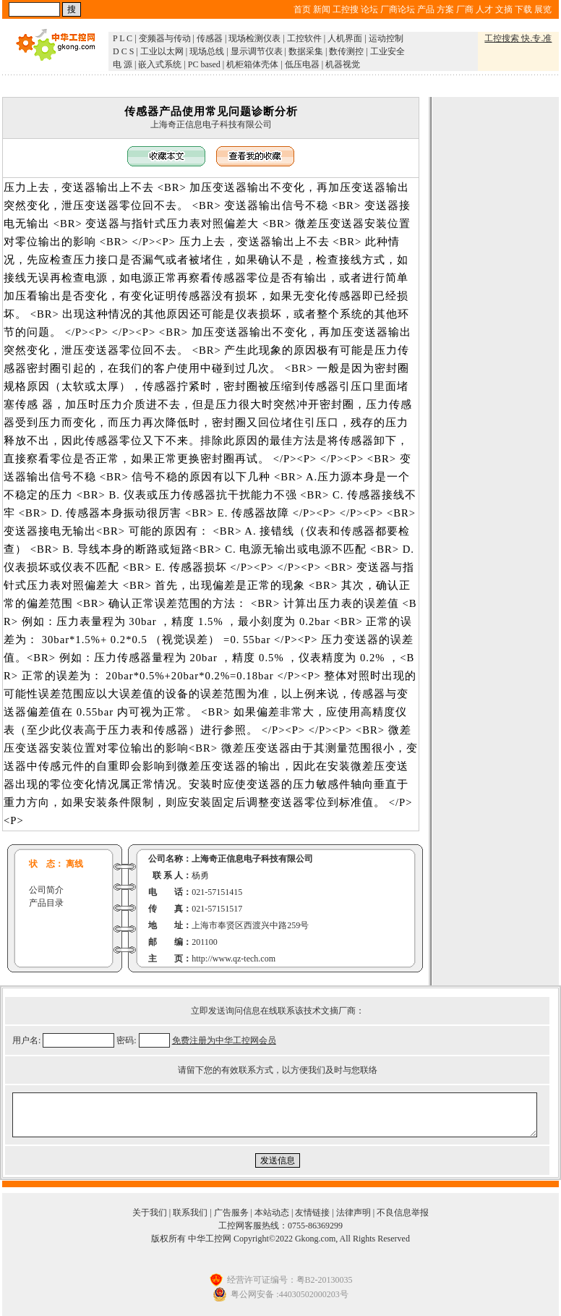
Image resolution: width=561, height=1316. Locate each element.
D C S (123, 51)
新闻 (321, 9)
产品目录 (46, 903)
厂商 (465, 9)
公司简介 (46, 890)
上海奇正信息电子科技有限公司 (211, 124)
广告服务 (231, 1212)
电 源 (122, 64)
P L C (122, 38)
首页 (302, 9)
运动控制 (386, 38)
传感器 (210, 38)
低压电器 (302, 64)
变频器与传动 (165, 38)
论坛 (369, 9)
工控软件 (304, 38)
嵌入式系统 (159, 64)
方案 (445, 9)
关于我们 (149, 1212)
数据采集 (305, 51)
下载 (523, 9)
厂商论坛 (397, 9)
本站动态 (271, 1212)
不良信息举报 (403, 1212)
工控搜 (346, 9)
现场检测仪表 (254, 38)
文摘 (504, 9)
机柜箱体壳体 (252, 64)
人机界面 (344, 38)
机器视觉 (342, 64)
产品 (425, 9)
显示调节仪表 (257, 51)
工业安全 (387, 51)
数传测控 (346, 51)
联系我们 (190, 1212)
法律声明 (353, 1212)
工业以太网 (162, 51)
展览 (543, 9)
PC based (204, 64)
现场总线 (206, 51)
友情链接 (312, 1212)
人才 (484, 9)
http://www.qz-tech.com (233, 959)
